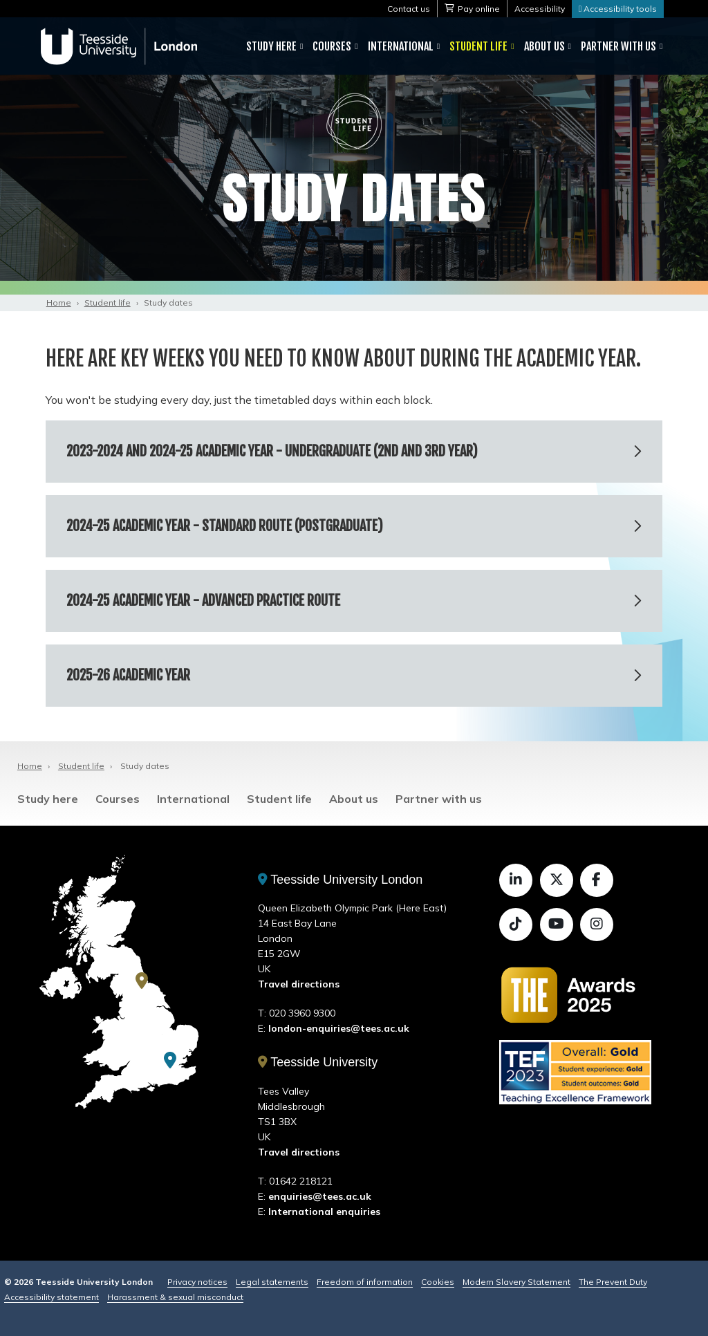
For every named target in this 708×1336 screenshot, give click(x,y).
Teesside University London (340, 880)
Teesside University (318, 1062)
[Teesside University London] (170, 1060)
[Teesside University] (142, 980)
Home (58, 302)
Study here (271, 46)
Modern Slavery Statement (516, 1282)
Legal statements (272, 1282)
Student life (478, 46)
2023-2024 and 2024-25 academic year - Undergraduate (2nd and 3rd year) (272, 451)
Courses (332, 46)
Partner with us (618, 46)
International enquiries (324, 1211)
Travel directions (298, 984)
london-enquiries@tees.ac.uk (338, 1028)
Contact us (408, 8)
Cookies (437, 1282)
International (401, 46)
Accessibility (539, 8)
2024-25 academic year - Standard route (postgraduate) (224, 526)
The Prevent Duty (613, 1282)
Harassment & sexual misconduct (175, 1297)
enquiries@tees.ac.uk (319, 1196)
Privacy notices (197, 1282)
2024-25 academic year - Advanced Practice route (203, 600)
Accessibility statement (51, 1297)
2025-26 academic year (128, 675)
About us (544, 46)
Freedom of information (365, 1282)
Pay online (479, 8)
